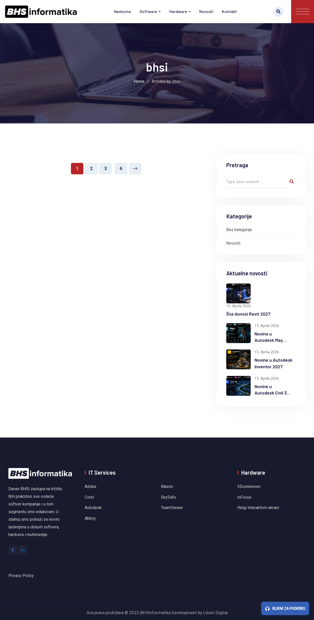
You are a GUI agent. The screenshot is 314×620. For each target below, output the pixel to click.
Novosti (206, 11)
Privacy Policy (21, 575)
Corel (89, 497)
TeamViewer (172, 507)
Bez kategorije (239, 229)
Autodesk (93, 507)
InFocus (244, 497)
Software (148, 11)
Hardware (178, 11)
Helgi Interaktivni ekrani (258, 507)
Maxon (167, 486)
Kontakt (229, 11)
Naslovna (122, 11)
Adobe (90, 486)
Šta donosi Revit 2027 (248, 314)
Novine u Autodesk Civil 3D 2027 (272, 393)
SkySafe (168, 497)
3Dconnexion (248, 486)
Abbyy (90, 518)
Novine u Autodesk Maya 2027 (270, 340)
